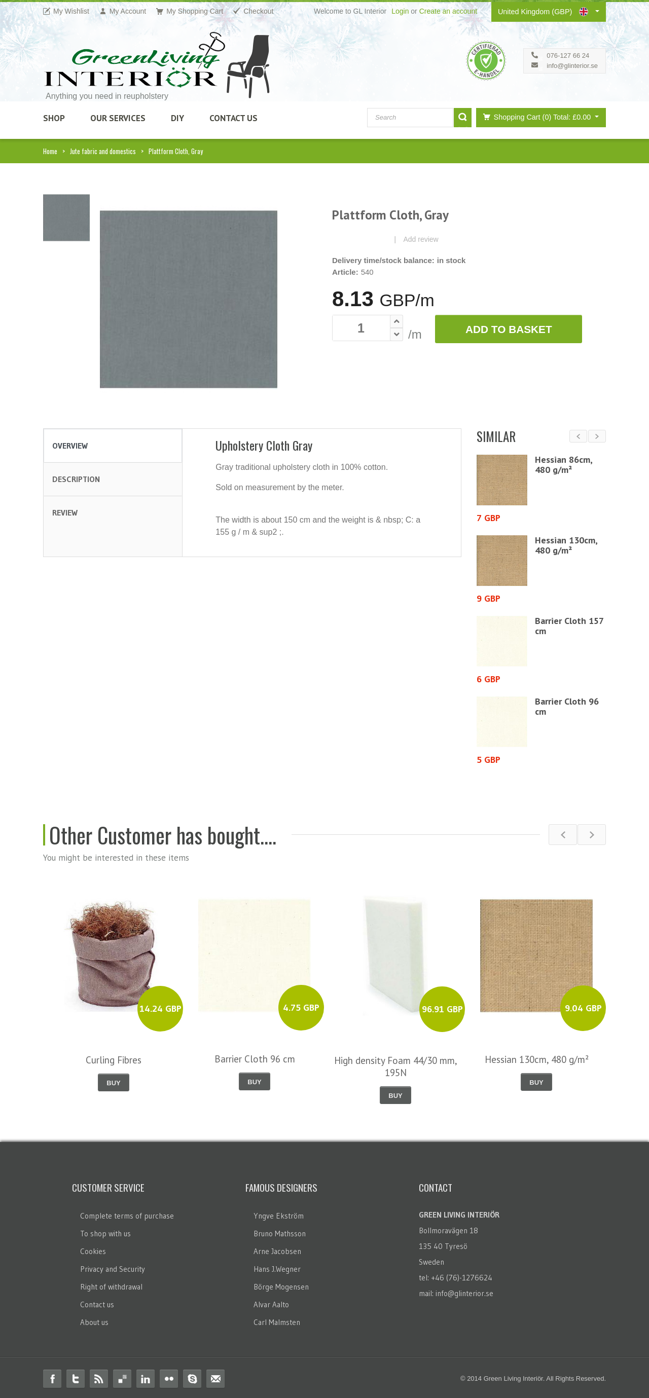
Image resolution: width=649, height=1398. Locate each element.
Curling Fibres (113, 1057)
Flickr (169, 1376)
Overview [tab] (70, 445)
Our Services (118, 118)
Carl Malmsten (277, 1320)
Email (215, 1376)
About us (94, 1320)
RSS (99, 1376)
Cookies (93, 1249)
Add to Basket (508, 329)
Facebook (52, 1376)
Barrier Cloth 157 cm (569, 626)
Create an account (448, 11)
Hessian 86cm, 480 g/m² (563, 464)
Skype (192, 1376)
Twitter (75, 1376)
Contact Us (233, 118)
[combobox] (410, 117)
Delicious (122, 1376)
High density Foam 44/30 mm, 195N (395, 1063)
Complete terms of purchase (127, 1213)
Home (50, 151)
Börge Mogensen (281, 1284)
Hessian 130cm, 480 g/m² (566, 545)
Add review (420, 239)
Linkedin (145, 1376)
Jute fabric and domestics (103, 151)
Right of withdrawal (111, 1284)
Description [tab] (76, 479)
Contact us (97, 1302)
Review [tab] (65, 512)
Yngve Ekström (279, 1213)
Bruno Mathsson (280, 1231)
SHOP (54, 118)
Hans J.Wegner (277, 1266)
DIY (177, 118)
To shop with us (105, 1231)
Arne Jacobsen (277, 1249)
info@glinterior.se (572, 65)
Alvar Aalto (271, 1302)
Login (400, 11)
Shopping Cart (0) (535, 117)
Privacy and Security (112, 1266)
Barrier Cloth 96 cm (567, 706)
